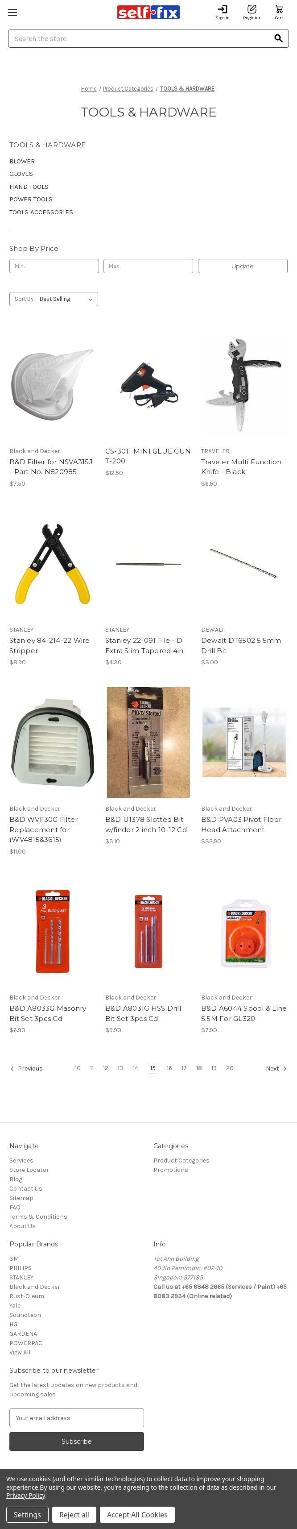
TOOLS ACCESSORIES (41, 212)
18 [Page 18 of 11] (199, 1068)
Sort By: (25, 299)
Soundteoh (25, 1315)
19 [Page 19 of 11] (214, 1068)
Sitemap (21, 1198)
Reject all (74, 1515)
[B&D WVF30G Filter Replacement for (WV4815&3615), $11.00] (53, 742)
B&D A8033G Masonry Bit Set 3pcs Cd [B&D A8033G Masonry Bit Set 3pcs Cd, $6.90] (48, 1013)
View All (19, 1352)
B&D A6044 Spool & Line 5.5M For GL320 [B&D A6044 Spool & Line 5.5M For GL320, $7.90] (244, 1013)
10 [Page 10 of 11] (78, 1068)
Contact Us (25, 1188)
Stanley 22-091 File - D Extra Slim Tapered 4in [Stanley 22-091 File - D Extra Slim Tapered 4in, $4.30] (144, 645)
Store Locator (29, 1170)
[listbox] (68, 299)
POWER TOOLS (31, 199)
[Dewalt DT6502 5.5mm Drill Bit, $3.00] (244, 563)
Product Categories (181, 1160)
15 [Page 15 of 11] (153, 1068)
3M (14, 1258)
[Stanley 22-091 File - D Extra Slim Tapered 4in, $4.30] (148, 563)
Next (276, 1068)
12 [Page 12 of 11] (105, 1068)
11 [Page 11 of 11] (92, 1068)
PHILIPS (20, 1268)
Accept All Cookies (137, 1515)
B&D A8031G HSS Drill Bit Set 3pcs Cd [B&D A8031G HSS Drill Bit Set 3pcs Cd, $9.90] (143, 1013)
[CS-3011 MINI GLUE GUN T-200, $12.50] (148, 384)
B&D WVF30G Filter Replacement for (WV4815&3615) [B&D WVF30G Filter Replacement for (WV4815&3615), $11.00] (43, 829)
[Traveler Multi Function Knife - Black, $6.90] (244, 384)
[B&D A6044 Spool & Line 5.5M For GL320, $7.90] (244, 931)
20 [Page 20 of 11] (230, 1068)
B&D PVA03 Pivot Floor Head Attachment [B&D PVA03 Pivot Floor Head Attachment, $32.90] (241, 824)
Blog (15, 1179)
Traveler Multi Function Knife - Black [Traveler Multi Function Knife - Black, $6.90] (241, 467)
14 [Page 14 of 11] (135, 1068)
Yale (15, 1305)
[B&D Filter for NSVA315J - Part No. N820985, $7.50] (53, 384)
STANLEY (21, 1277)
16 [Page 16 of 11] (169, 1068)
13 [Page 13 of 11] (121, 1068)
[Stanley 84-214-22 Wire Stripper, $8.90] (53, 563)
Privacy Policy (25, 1495)
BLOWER (22, 161)
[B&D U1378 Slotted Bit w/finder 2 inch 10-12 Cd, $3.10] (148, 742)
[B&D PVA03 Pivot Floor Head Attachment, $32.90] (244, 742)
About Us (22, 1226)
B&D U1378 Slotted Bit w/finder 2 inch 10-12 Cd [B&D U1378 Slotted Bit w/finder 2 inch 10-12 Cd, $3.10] (146, 824)
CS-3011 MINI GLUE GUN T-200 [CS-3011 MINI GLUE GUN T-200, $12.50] (148, 456)
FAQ (15, 1207)
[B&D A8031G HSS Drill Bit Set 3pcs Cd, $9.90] (148, 931)
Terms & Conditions (38, 1217)
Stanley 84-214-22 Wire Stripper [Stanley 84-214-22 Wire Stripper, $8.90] (49, 645)
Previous (26, 1068)
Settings (27, 1515)
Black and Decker (34, 1287)
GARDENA (23, 1333)
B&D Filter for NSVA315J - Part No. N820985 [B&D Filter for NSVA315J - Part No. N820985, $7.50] (51, 467)
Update (242, 266)
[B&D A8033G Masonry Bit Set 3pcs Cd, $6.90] (53, 931)
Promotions (170, 1170)
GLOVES (21, 174)
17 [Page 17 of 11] (184, 1068)
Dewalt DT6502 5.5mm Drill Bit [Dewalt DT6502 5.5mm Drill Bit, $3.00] (241, 645)
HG (13, 1324)
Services (21, 1160)
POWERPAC (25, 1343)
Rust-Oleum (26, 1296)
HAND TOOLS (29, 187)
